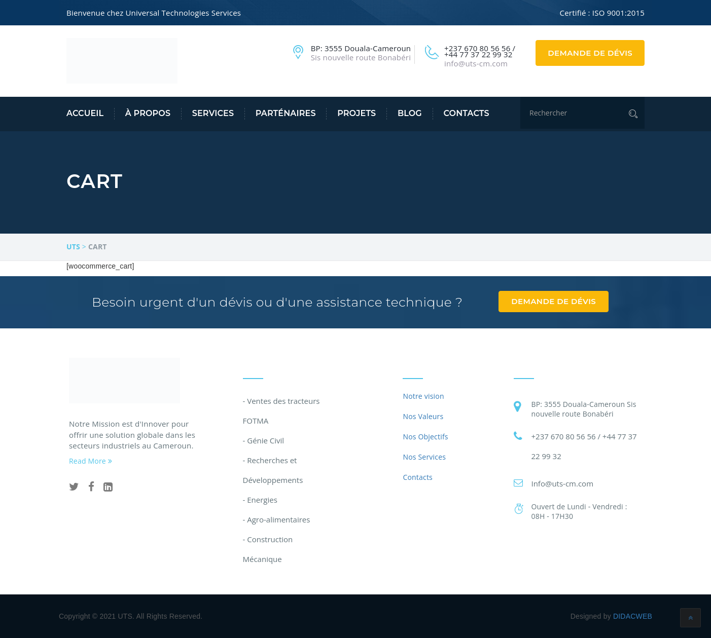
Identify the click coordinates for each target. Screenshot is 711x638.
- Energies (260, 500)
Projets (356, 113)
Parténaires (286, 113)
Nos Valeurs (423, 416)
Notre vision (423, 396)
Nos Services (424, 457)
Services (213, 113)
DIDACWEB (632, 616)
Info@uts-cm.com (562, 483)
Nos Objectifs (425, 436)
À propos (147, 113)
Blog (410, 113)
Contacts (466, 113)
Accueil (84, 113)
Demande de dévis (590, 53)
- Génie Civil (264, 440)
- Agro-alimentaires (276, 519)
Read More (90, 461)
